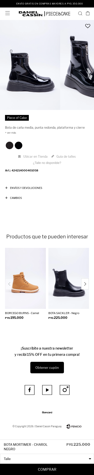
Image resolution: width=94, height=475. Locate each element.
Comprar (47, 469)
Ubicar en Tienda (35, 156)
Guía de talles (66, 156)
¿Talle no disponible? (47, 163)
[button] (80, 13)
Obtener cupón (47, 368)
